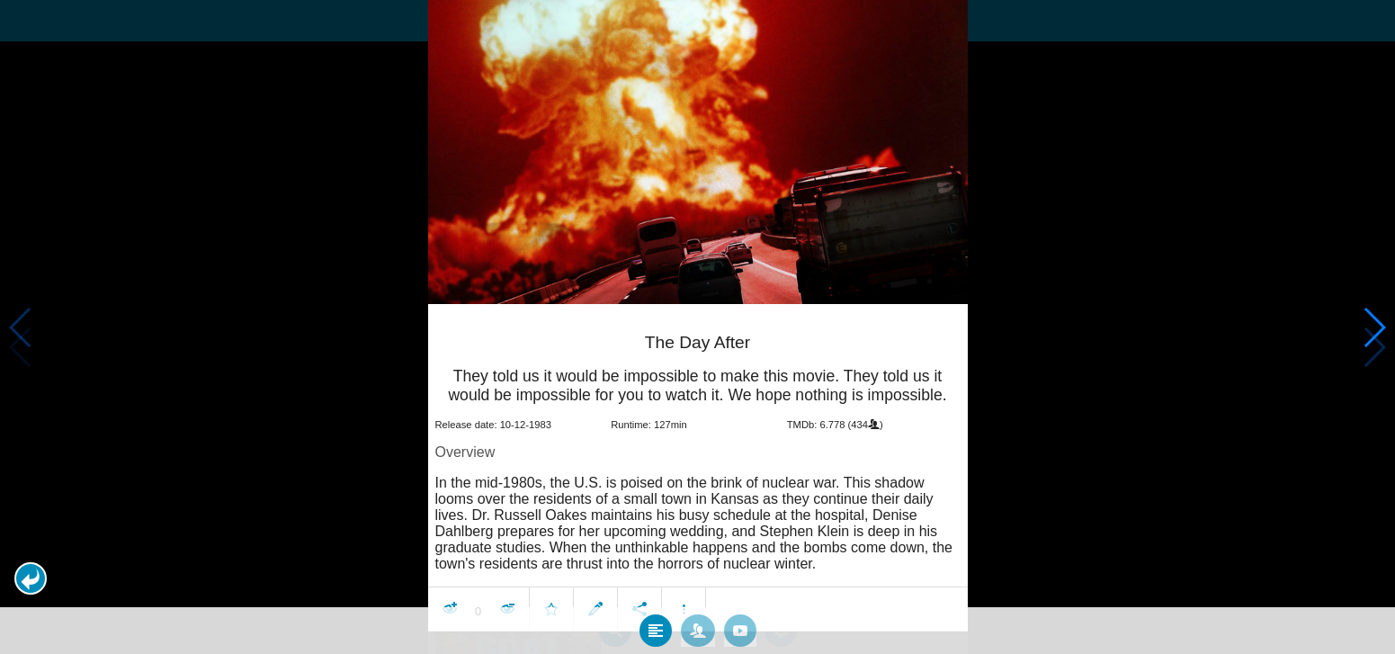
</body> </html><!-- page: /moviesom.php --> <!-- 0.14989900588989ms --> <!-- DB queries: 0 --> (697, 327)
